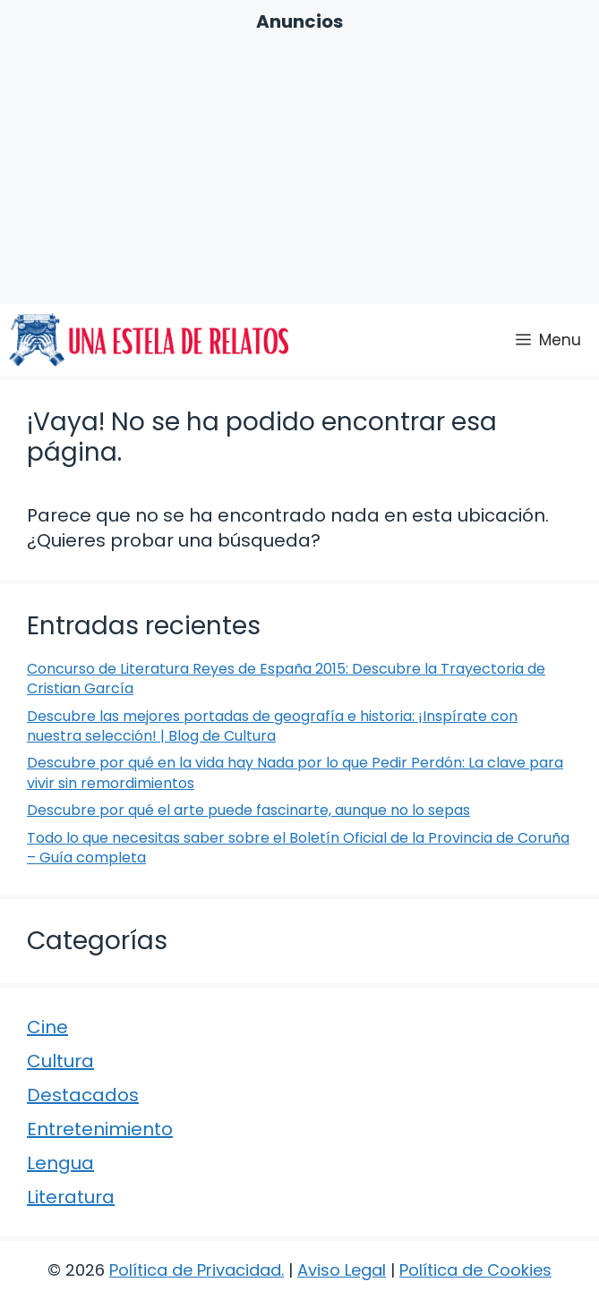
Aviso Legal (341, 1270)
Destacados (83, 1095)
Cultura (60, 1061)
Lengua (60, 1163)
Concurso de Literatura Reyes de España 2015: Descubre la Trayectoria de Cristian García (286, 678)
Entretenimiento (100, 1129)
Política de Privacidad (195, 1270)
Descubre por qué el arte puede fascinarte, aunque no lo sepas (248, 810)
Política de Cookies (475, 1270)
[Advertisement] (299, 168)
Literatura (71, 1197)
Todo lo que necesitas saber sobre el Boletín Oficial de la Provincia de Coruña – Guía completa (298, 848)
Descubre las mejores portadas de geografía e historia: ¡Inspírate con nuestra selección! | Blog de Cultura (272, 726)
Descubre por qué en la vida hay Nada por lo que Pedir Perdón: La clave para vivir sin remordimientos (295, 772)
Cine (47, 1027)
